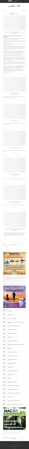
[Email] (23, 10)
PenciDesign (19, 446)
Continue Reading (14, 180)
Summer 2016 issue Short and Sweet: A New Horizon (14, 400)
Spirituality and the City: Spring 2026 (12, 329)
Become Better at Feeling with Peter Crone (13, 370)
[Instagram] (22, 10)
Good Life (14, 173)
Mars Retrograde (14, 93)
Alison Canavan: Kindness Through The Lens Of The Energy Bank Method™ (16, 322)
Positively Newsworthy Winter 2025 (12, 359)
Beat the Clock (14, 120)
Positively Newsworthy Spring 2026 (12, 333)
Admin (15, 121)
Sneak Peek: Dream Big (14, 174)
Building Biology (10, 348)
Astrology (14, 146)
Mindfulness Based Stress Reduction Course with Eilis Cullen (15, 404)
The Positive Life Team (14, 445)
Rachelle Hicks (15, 148)
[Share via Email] (25, 74)
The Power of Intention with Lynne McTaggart (13, 385)
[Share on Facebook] (23, 74)
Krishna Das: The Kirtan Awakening (12, 318)
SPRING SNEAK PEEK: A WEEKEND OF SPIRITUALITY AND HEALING (16, 344)
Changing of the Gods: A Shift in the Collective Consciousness (14, 33)
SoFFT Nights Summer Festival (14, 202)
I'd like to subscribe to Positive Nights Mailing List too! (9, 437)
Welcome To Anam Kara (11, 314)
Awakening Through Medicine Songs (12, 389)
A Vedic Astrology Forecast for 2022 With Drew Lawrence (14, 229)
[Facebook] (11, 442)
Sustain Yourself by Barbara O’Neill (12, 363)
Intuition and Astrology (14, 147)
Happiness (17, 173)
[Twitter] (13, 442)
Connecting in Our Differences (11, 374)
